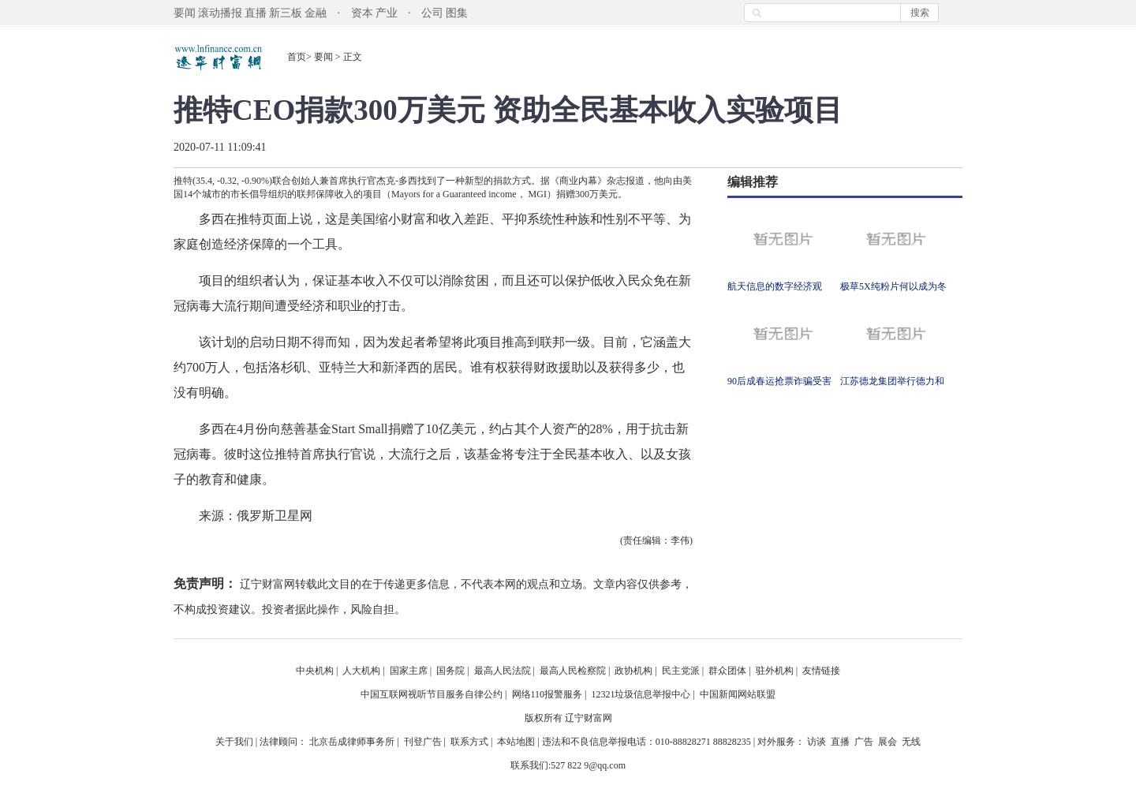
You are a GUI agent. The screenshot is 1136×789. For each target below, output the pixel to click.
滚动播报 (220, 13)
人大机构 (361, 670)
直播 (256, 13)
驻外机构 (775, 670)
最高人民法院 (502, 670)
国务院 (450, 670)
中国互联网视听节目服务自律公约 (432, 694)
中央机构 (315, 670)
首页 (296, 56)
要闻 (185, 13)
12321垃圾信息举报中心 (640, 694)
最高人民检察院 (573, 670)
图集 (457, 13)
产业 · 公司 (410, 13)
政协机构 (633, 670)
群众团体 (727, 670)
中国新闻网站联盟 (737, 694)
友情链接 (821, 670)
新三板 (285, 13)
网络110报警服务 (547, 694)
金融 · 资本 (339, 13)
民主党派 (681, 670)
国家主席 (409, 670)
